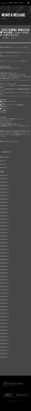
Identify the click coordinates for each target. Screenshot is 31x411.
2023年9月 (3, 259)
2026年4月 (3, 175)
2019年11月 (3, 343)
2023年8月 (3, 263)
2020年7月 (3, 327)
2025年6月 (3, 202)
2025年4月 (3, 209)
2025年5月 (3, 205)
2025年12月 (3, 189)
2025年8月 (3, 199)
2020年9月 (3, 320)
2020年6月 (3, 330)
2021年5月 (3, 303)
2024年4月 (3, 242)
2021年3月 (3, 306)
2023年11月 (3, 253)
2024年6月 (3, 236)
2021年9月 (3, 293)
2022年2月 (3, 276)
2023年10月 (3, 256)
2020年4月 (3, 337)
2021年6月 (3, 300)
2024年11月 (3, 222)
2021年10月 (3, 290)
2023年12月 (3, 249)
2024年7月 (3, 232)
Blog (1, 161)
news (12, 38)
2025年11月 (3, 192)
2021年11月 (3, 286)
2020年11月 (3, 316)
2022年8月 (3, 269)
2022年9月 (3, 266)
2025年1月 (3, 219)
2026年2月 (3, 182)
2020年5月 (3, 333)
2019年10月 (3, 347)
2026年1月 (3, 185)
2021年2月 (3, 310)
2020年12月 (3, 313)
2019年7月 (3, 350)
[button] (28, 2)
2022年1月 (3, 279)
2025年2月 (3, 216)
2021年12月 (3, 283)
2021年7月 (3, 296)
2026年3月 (3, 179)
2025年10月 (3, 195)
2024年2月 (3, 246)
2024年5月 (3, 239)
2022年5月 (3, 273)
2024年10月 (3, 226)
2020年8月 (3, 323)
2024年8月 (3, 229)
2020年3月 (3, 340)
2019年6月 (3, 353)
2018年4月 (3, 357)
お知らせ (2, 167)
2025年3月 (3, 212)
